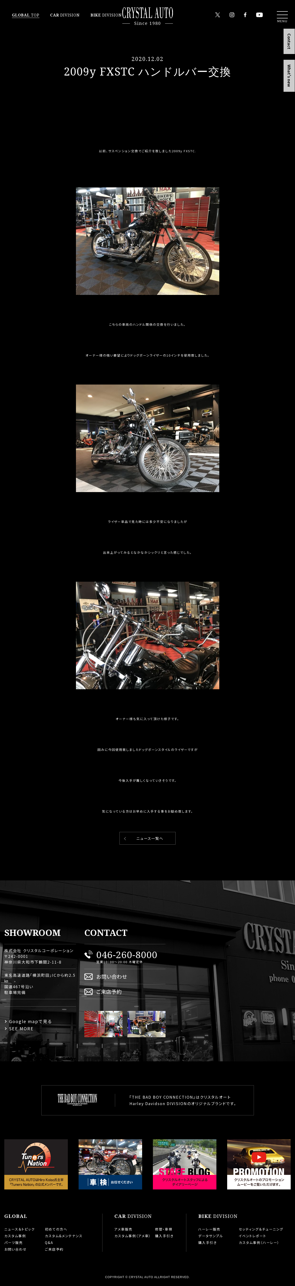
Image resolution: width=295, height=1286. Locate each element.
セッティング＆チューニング (261, 1229)
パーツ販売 (13, 1242)
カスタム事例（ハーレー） (259, 1242)
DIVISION (65, 15)
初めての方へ (56, 1229)
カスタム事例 (15, 1235)
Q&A (49, 1242)
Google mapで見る (30, 1021)
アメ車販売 (123, 1229)
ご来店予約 (109, 991)
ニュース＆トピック (19, 1229)
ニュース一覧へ (149, 838)
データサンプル (210, 1235)
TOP (25, 15)
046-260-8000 (126, 954)
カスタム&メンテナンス (64, 1235)
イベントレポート (252, 1235)
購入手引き (164, 1235)
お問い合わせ (111, 976)
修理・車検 (163, 1229)
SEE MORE (21, 1028)
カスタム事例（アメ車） (132, 1235)
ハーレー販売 (209, 1229)
